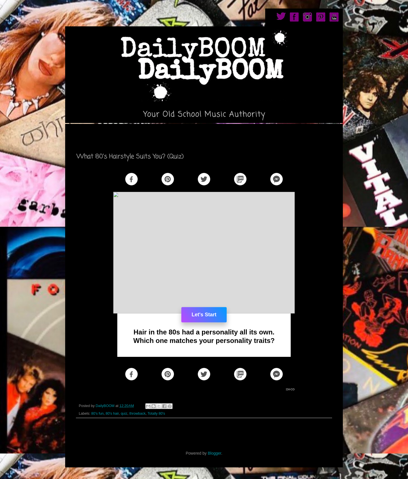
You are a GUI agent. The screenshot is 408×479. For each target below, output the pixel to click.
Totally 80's (156, 414)
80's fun (97, 414)
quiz (124, 414)
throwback (137, 414)
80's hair (112, 414)
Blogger (214, 453)
